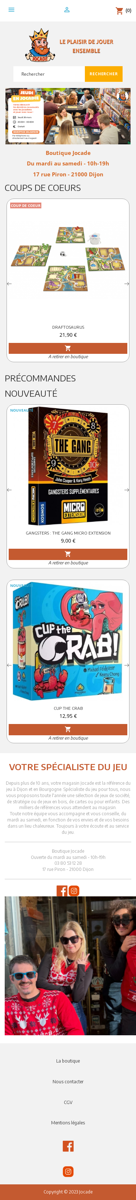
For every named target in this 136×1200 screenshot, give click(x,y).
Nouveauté (31, 393)
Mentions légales (68, 1122)
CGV (68, 1102)
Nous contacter (68, 1081)
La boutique (68, 1061)
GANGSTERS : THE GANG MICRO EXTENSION (68, 533)
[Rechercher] (49, 74)
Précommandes (40, 377)
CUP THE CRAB (68, 708)
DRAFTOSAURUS (68, 327)
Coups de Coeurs (43, 187)
